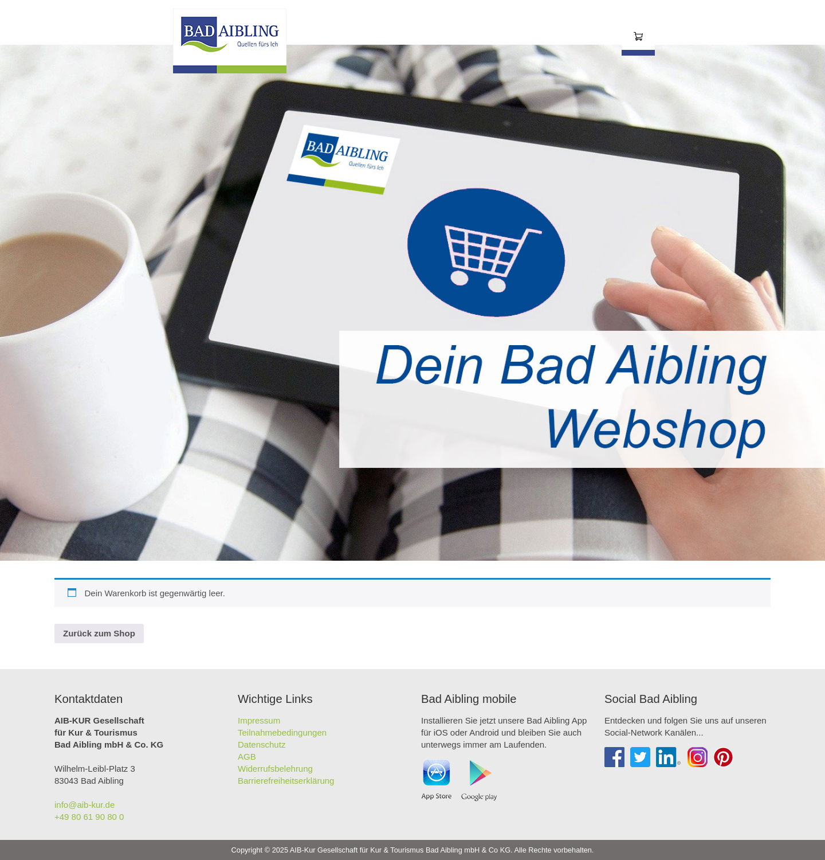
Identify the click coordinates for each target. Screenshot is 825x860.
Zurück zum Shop (99, 633)
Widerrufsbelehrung (275, 768)
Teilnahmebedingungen (282, 732)
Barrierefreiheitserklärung (286, 780)
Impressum (259, 720)
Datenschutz (261, 744)
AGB (247, 756)
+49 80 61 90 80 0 (89, 817)
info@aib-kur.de (84, 805)
